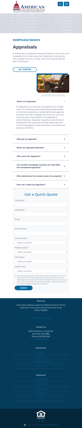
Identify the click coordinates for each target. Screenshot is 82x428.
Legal (41, 352)
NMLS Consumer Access (41, 318)
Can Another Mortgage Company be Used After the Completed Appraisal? (41, 166)
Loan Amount (21, 238)
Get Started (24, 69)
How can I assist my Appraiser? (41, 185)
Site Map (41, 366)
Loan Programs (41, 379)
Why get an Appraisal (41, 139)
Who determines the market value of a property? (41, 176)
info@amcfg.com (41, 339)
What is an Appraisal (41, 101)
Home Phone (21, 229)
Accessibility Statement (41, 361)
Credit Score (21, 267)
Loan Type (20, 257)
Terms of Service (30, 278)
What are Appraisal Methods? (41, 148)
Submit (23, 288)
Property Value (22, 248)
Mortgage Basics (41, 389)
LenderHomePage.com (48, 425)
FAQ (41, 398)
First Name (20, 200)
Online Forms (41, 393)
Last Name (20, 210)
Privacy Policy (44, 278)
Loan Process (41, 384)
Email (18, 219)
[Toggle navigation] (66, 4)
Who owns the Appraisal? (41, 156)
